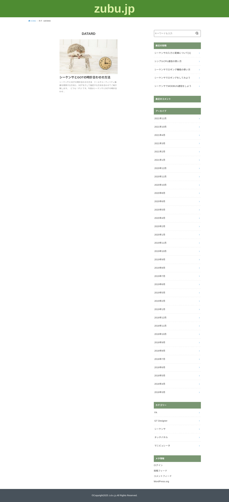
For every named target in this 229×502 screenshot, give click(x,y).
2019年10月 (160, 251)
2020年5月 (159, 209)
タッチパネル (161, 437)
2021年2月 (159, 151)
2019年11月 (160, 243)
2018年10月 (160, 334)
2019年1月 (159, 309)
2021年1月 (159, 160)
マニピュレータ (162, 445)
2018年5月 (159, 375)
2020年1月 (159, 234)
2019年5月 (159, 292)
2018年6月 (159, 367)
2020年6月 (159, 201)
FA (155, 412)
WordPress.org (161, 481)
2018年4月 (159, 384)
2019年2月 (159, 301)
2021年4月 (159, 135)
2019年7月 (159, 276)
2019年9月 (159, 259)
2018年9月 (159, 342)
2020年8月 (159, 193)
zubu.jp (114, 8)
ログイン (158, 465)
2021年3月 (159, 143)
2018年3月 (159, 392)
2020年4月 (159, 218)
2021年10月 (160, 127)
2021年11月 (160, 118)
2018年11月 (160, 326)
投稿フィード (160, 470)
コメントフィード (163, 476)
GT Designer (160, 421)
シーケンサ (160, 429)
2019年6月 (159, 284)
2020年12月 (160, 168)
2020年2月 (159, 226)
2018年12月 (160, 317)
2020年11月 (160, 176)
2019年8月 (159, 268)
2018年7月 (159, 359)
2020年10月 (160, 185)
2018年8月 (159, 350)
